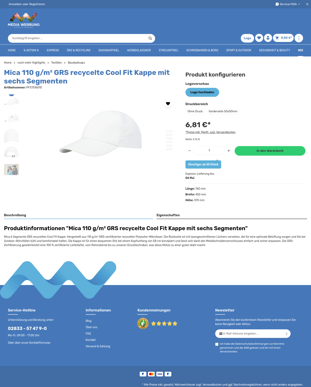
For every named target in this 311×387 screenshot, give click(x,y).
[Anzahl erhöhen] (229, 137)
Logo (248, 20)
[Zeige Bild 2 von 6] (169, 122)
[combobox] (151, 20)
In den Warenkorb (270, 138)
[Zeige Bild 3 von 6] (169, 126)
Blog (88, 308)
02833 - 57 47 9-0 (25, 315)
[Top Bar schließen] (307, 4)
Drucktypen (240, 381)
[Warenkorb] (284, 20)
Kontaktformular (39, 330)
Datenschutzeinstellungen (287, 381)
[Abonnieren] (287, 321)
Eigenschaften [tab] (168, 202)
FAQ (88, 321)
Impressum (223, 381)
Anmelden (15, 4)
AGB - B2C (189, 381)
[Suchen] (224, 20)
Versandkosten (216, 372)
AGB (245, 335)
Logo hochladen (201, 79)
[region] (90, 125)
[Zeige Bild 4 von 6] (169, 130)
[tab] (79, 202)
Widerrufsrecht (259, 381)
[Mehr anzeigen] (299, 20)
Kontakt (90, 327)
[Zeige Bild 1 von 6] (169, 119)
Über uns (91, 314)
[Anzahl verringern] (189, 137)
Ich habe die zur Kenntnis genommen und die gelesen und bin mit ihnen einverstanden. (250, 334)
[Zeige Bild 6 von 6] (169, 137)
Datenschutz (171, 381)
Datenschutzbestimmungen (250, 331)
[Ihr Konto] (269, 20)
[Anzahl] (209, 137)
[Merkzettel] (260, 20)
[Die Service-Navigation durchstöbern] (288, 4)
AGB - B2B (206, 381)
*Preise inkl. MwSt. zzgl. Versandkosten (209, 119)
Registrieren (35, 4)
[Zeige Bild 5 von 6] (169, 133)
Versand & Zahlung (97, 334)
